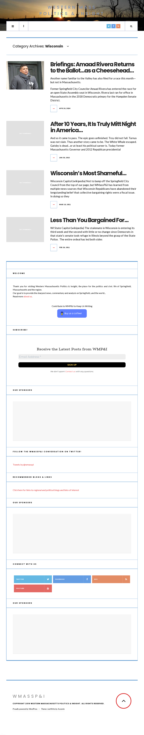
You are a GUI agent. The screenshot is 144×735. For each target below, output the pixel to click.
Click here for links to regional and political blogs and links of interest (46, 490)
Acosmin (61, 709)
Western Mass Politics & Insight (72, 10)
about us (28, 296)
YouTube (34, 588)
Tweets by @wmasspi (23, 464)
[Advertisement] (72, 421)
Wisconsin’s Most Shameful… (88, 173)
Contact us (70, 371)
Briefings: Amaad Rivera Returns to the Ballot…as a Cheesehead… (92, 67)
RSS (112, 579)
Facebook (73, 579)
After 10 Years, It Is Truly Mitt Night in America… (93, 127)
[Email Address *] (72, 356)
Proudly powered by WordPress (25, 709)
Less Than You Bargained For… (89, 220)
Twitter (34, 579)
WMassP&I (29, 696)
